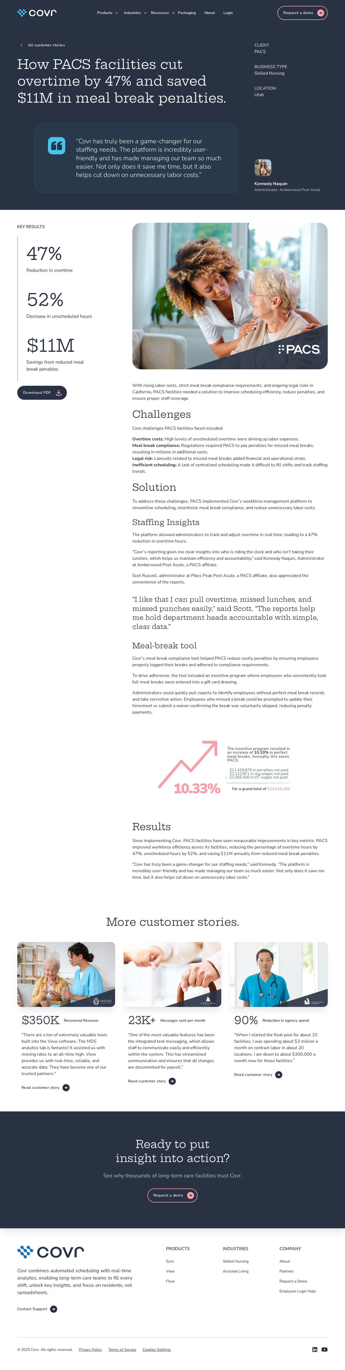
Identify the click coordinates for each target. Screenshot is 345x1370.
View (170, 1271)
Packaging (187, 12)
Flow (170, 1281)
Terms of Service (122, 1349)
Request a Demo (293, 1281)
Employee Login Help (298, 1291)
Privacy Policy (90, 1349)
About (209, 12)
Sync (170, 1261)
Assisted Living (236, 1271)
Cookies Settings (157, 1349)
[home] (37, 13)
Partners (287, 1271)
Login (228, 12)
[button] (106, 13)
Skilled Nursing (236, 1261)
